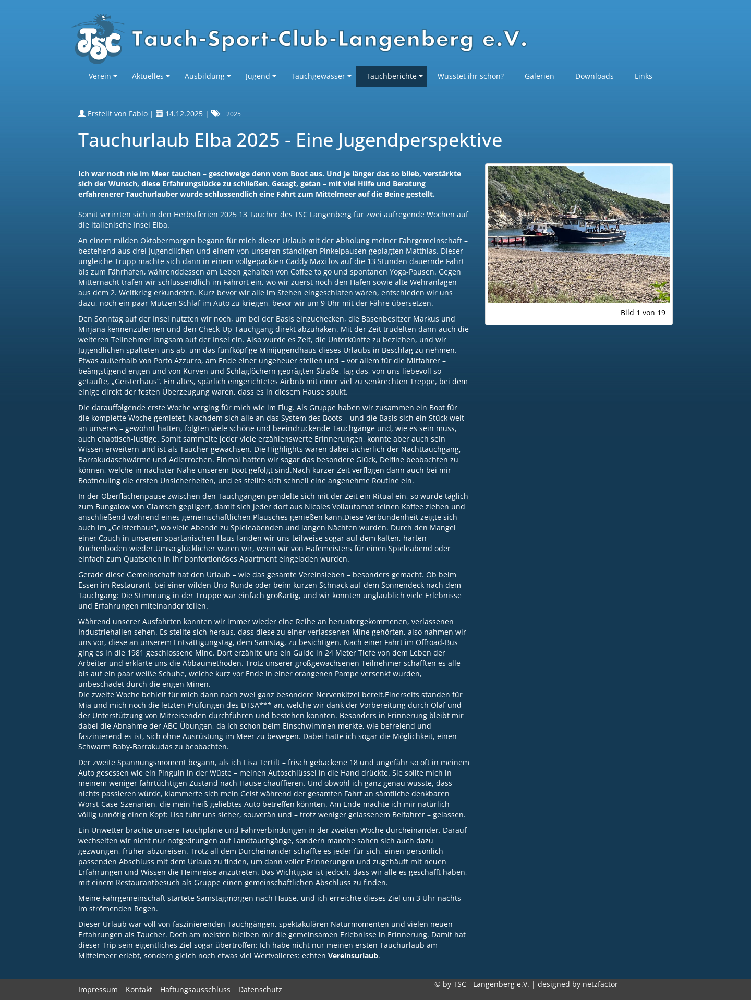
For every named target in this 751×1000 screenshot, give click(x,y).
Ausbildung (208, 76)
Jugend (261, 76)
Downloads (594, 76)
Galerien (539, 76)
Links (643, 76)
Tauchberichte (394, 76)
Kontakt (139, 989)
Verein (103, 76)
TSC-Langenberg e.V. (305, 40)
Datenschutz (260, 989)
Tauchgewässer (321, 76)
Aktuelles (151, 76)
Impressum (98, 989)
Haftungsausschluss (195, 989)
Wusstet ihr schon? (471, 76)
